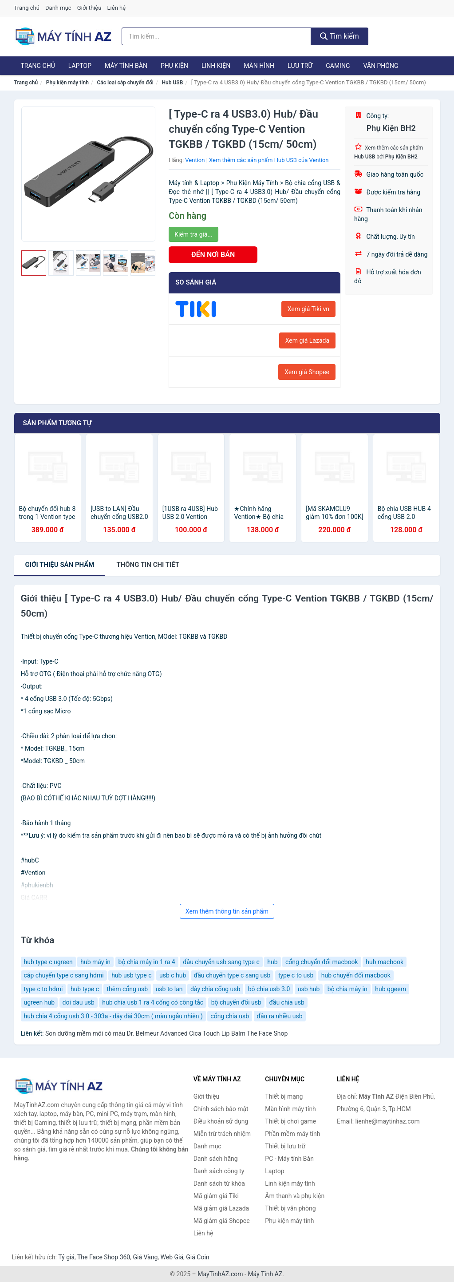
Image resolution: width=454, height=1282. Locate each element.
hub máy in (95, 961)
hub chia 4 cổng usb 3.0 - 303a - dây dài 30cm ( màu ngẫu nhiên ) (113, 1016)
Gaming (338, 65)
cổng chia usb (229, 1016)
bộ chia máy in (347, 989)
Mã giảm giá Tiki (216, 1195)
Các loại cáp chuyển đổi (125, 82)
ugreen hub (39, 1002)
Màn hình (259, 65)
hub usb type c (131, 975)
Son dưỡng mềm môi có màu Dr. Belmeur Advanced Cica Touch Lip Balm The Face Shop (166, 1033)
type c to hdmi (43, 989)
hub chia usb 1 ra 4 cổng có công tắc (152, 1002)
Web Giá (172, 1257)
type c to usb (295, 975)
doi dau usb (79, 1002)
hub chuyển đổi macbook (356, 975)
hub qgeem (390, 989)
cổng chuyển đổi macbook (321, 961)
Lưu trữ (300, 65)
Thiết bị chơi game (290, 1121)
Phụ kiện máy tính (67, 82)
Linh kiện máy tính (290, 1183)
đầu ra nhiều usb (280, 1016)
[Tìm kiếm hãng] (216, 36)
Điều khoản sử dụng (221, 1121)
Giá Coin (197, 1257)
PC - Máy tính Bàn (289, 1158)
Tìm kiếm (339, 36)
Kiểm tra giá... (193, 234)
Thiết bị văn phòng (290, 1208)
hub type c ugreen (48, 961)
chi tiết (147, 565)
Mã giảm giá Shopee (221, 1220)
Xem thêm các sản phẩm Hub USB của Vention (268, 160)
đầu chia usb (286, 1002)
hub (272, 961)
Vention (195, 160)
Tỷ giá (66, 1257)
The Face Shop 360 (103, 1257)
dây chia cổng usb (215, 989)
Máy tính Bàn (126, 65)
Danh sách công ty (219, 1171)
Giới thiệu (89, 7)
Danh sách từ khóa (219, 1183)
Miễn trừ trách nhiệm (222, 1133)
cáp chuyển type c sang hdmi (64, 975)
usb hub (309, 989)
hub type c (85, 989)
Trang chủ (26, 7)
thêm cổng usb (127, 989)
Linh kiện (215, 65)
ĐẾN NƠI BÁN (213, 254)
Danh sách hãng (215, 1158)
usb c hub (172, 975)
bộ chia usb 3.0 (269, 989)
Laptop (79, 65)
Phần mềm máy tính (292, 1133)
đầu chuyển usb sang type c (221, 961)
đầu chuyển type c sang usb (232, 975)
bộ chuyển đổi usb (236, 1002)
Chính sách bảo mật (221, 1108)
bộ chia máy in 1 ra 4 (146, 961)
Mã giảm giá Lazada (221, 1208)
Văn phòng (380, 65)
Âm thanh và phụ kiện (294, 1195)
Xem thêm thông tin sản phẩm (227, 911)
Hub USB (172, 82)
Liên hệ (116, 7)
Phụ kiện (174, 65)
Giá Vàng (145, 1257)
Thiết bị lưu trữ (285, 1146)
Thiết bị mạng (284, 1096)
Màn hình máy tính (290, 1108)
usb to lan (169, 989)
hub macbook (384, 961)
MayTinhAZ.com (220, 1274)
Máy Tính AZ (265, 1274)
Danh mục (58, 7)
